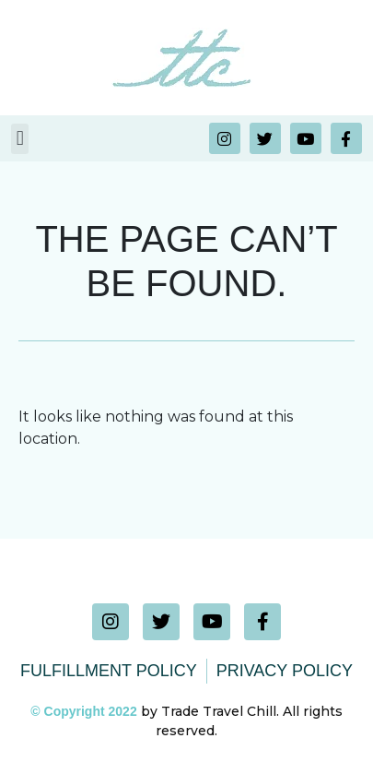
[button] (20, 139)
